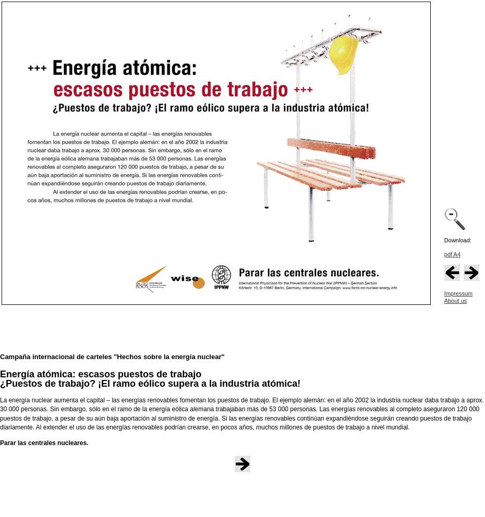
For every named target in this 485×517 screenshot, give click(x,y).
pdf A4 (452, 254)
